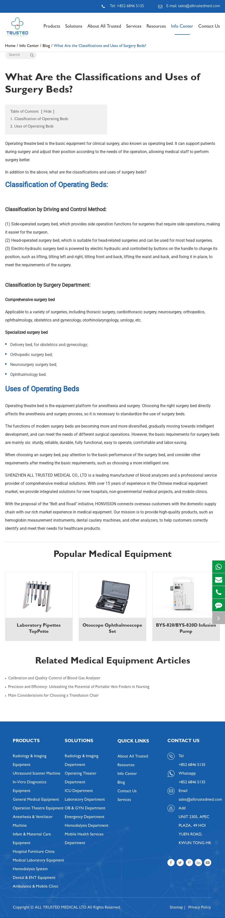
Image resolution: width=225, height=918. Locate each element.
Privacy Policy (199, 908)
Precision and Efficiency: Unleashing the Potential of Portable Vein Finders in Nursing (78, 687)
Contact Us (209, 30)
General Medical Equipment (36, 800)
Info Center (182, 30)
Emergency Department (84, 817)
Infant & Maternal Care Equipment (32, 839)
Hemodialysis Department (87, 826)
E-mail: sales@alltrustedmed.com (189, 6)
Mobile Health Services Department (84, 839)
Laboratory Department (85, 800)
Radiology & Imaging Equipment (29, 760)
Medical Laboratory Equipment (38, 861)
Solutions (73, 30)
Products (52, 30)
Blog (121, 783)
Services (133, 30)
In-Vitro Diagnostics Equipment (29, 787)
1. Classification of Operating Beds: (39, 119)
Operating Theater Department (80, 778)
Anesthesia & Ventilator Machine (32, 821)
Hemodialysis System (30, 869)
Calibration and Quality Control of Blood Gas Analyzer (54, 678)
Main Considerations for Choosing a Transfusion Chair (53, 696)
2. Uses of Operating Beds (32, 127)
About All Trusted (104, 30)
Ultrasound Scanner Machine (36, 774)
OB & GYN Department (85, 809)
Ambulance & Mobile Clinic (35, 887)
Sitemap (176, 908)
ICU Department (79, 791)
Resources (156, 30)
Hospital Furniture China (34, 852)
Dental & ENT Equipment (34, 878)
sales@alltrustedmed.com (195, 800)
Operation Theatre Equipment (38, 809)
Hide (48, 112)
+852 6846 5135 (192, 783)
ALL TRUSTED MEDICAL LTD (60, 908)
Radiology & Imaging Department (81, 760)
